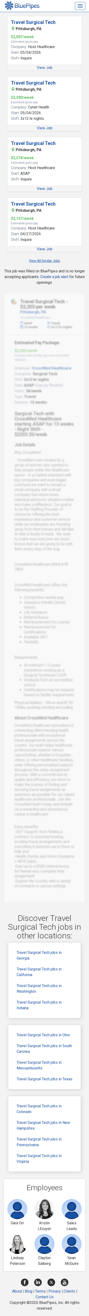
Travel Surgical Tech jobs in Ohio (43, 1035)
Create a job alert (54, 277)
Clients (69, 1291)
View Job (44, 67)
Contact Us (45, 1297)
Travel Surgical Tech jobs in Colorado (39, 1109)
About (17, 1291)
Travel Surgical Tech (33, 22)
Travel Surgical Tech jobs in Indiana (39, 1005)
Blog (28, 1291)
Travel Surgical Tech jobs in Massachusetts (39, 1065)
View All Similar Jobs (44, 261)
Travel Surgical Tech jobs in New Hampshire (43, 1125)
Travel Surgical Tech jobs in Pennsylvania (39, 1142)
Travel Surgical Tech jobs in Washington (39, 988)
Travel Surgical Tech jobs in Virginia (39, 1159)
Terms (40, 1291)
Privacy (54, 1291)
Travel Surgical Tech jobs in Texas (44, 1079)
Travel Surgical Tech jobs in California (39, 972)
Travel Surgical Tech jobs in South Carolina (44, 1049)
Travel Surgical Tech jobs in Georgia (39, 955)
